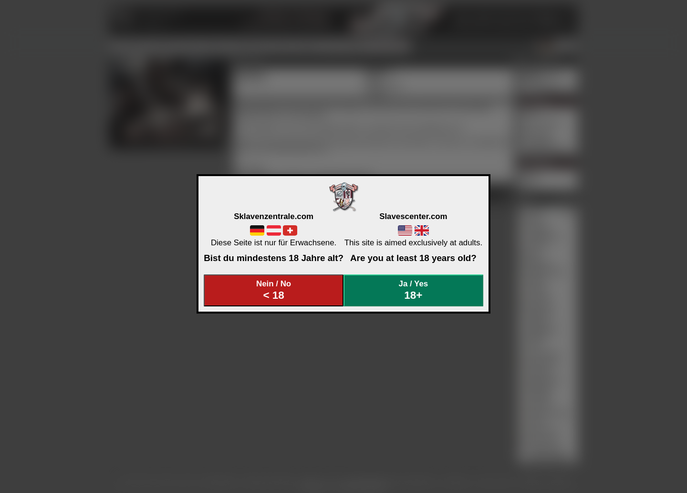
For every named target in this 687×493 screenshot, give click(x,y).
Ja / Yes (413, 290)
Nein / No (273, 290)
